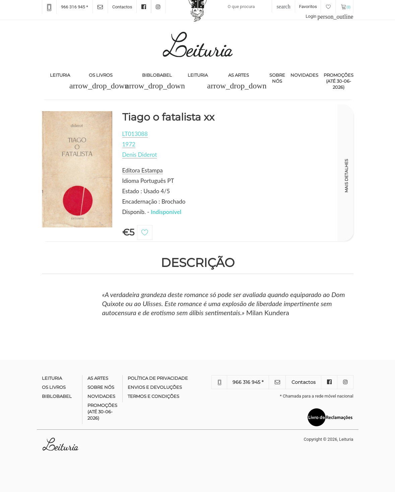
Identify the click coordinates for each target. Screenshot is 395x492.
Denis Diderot (139, 154)
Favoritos (317, 6)
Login (329, 16)
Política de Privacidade (158, 378)
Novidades (304, 75)
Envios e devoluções (155, 387)
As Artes (238, 75)
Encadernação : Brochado (154, 201)
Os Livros (101, 75)
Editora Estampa (142, 170)
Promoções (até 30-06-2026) (338, 81)
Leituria (61, 75)
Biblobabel (157, 75)
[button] (99, 86)
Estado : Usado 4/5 (146, 191)
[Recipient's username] (255, 6)
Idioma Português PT (148, 180)
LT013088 (135, 133)
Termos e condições (153, 396)
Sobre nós (277, 78)
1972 (128, 144)
